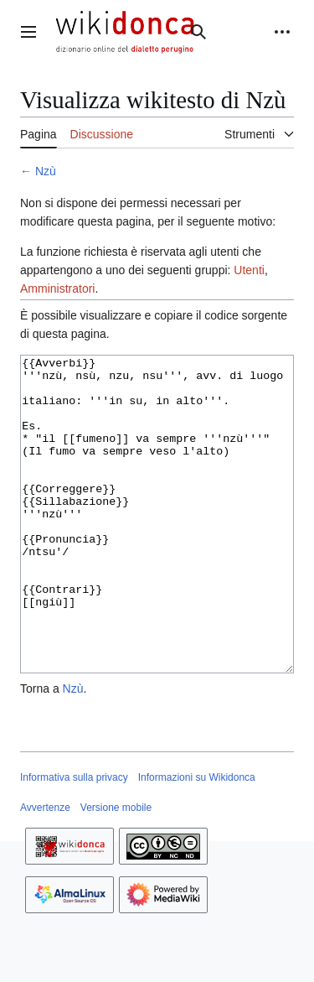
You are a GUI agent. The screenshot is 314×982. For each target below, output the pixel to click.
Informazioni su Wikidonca (196, 840)
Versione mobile (116, 870)
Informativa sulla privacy (74, 840)
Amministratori (57, 288)
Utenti (249, 270)
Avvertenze (45, 870)
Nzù (45, 171)
